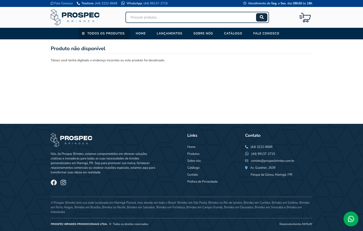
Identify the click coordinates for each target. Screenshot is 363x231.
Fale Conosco (63, 3)
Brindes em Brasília (87, 207)
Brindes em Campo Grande (204, 207)
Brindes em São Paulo (192, 203)
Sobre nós (203, 33)
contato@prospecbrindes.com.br (272, 161)
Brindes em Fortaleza (170, 207)
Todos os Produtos (106, 33)
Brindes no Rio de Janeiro (225, 203)
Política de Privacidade (202, 182)
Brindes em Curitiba (257, 203)
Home (141, 33)
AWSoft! (307, 224)
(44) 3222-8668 (106, 3)
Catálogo (233, 33)
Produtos (193, 154)
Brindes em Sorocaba (269, 207)
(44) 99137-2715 (156, 3)
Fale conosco (266, 33)
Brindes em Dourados (238, 207)
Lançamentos (169, 33)
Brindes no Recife (113, 207)
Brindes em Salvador (141, 207)
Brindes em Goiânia (285, 203)
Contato (192, 175)
